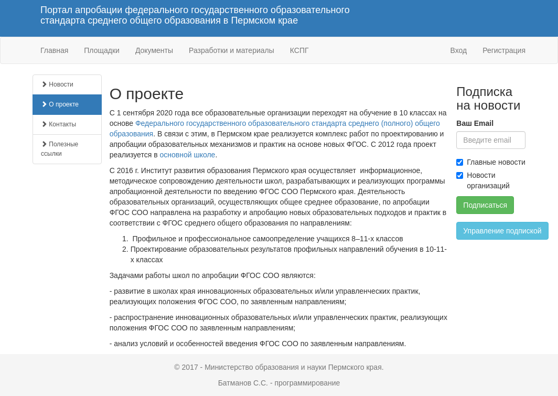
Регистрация (503, 50)
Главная (54, 50)
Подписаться (485, 205)
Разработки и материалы (231, 50)
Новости (57, 84)
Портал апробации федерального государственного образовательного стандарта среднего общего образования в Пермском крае (195, 15)
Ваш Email (474, 123)
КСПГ (299, 50)
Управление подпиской (502, 231)
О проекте (60, 104)
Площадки (102, 50)
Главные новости (490, 162)
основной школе (187, 155)
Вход (458, 50)
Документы (154, 50)
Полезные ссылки (59, 149)
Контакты (58, 124)
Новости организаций (483, 180)
